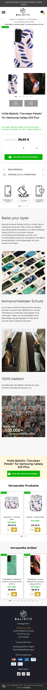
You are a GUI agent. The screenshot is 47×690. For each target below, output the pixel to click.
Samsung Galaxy (32, 19)
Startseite (12, 19)
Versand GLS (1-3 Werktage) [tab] (23, 174)
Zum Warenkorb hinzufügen (23, 157)
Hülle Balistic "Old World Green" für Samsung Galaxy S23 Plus (12, 581)
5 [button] (31, 96)
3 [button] (23, 96)
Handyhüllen (21, 19)
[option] (13, 85)
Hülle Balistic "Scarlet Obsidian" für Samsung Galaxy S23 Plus (35, 581)
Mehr (9, 529)
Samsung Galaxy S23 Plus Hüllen (24, 22)
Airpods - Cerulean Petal (35, 517)
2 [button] (20, 96)
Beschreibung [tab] (23, 169)
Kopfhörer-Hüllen (23, 631)
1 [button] (16, 96)
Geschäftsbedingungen (23, 650)
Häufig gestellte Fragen (23, 647)
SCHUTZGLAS (23, 634)
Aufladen (23, 637)
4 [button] (27, 96)
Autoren (23, 688)
